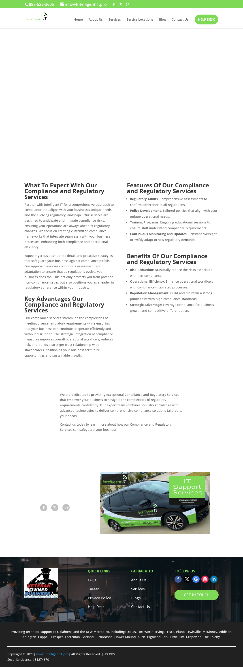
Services (115, 20)
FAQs (92, 580)
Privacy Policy (99, 597)
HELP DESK (206, 19)
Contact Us (180, 20)
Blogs (136, 597)
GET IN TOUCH (196, 594)
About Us (96, 20)
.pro (65, 654)
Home (78, 20)
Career (93, 588)
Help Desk (96, 606)
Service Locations (140, 20)
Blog (162, 20)
